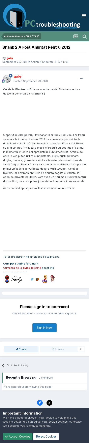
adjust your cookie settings (51, 421)
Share (21, 349)
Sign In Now (44, 327)
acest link (48, 267)
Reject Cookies (46, 436)
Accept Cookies (17, 436)
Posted (31, 81)
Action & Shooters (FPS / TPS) (49, 61)
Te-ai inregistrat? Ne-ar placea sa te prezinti (31, 256)
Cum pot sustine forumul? (20, 263)
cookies (29, 417)
